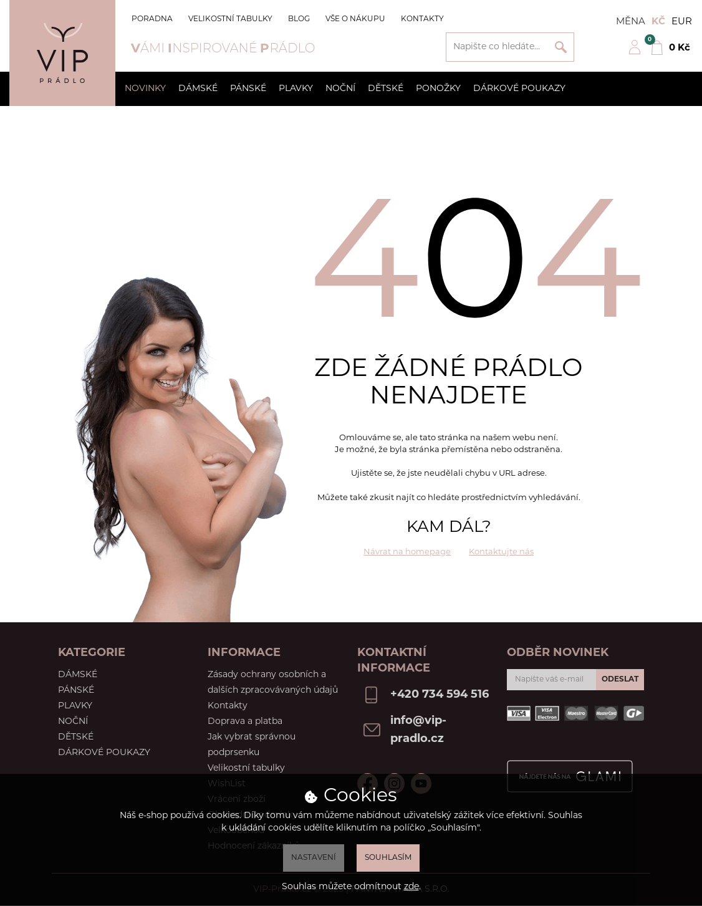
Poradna (152, 19)
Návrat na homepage (407, 552)
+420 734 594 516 (439, 695)
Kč (658, 22)
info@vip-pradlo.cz (418, 730)
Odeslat (620, 679)
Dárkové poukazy (519, 89)
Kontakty (422, 19)
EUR (681, 22)
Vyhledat (561, 47)
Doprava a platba (245, 721)
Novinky (145, 89)
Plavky (296, 89)
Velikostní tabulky (230, 19)
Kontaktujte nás (501, 552)
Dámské (198, 89)
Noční (340, 89)
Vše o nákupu (355, 19)
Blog (299, 19)
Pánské (248, 89)
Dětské (385, 89)
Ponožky (438, 89)
